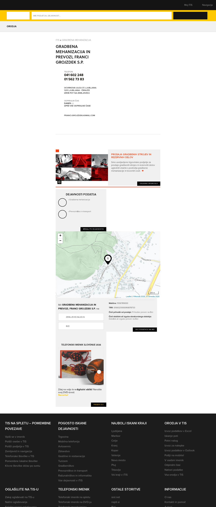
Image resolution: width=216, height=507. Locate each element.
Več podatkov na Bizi (144, 329)
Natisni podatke (174, 470)
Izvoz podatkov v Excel (178, 431)
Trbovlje (116, 470)
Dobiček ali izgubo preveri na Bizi (123, 318)
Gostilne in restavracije (71, 456)
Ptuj (113, 465)
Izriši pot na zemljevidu (77, 93)
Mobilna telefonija (68, 441)
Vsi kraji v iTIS (119, 475)
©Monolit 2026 (139, 296)
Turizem (63, 461)
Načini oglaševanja (16, 502)
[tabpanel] (108, 167)
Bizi (68, 326)
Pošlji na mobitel (174, 455)
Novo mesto (118, 460)
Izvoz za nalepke (174, 445)
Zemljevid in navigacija (18, 451)
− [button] (60, 240)
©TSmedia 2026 (152, 296)
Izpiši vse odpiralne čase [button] (77, 105)
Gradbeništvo (66, 466)
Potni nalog (171, 441)
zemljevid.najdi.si (75, 317)
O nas (168, 497)
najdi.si (115, 502)
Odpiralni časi (172, 465)
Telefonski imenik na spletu (74, 497)
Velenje (115, 455)
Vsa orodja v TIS (174, 475)
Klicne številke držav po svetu (22, 466)
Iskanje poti (171, 436)
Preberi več (98, 404)
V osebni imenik (174, 460)
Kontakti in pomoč (175, 502)
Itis (57, 40)
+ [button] (60, 235)
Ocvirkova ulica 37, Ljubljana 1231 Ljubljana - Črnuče (80, 89)
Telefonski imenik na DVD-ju (75, 502)
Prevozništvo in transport (80, 211)
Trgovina (63, 437)
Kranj (114, 445)
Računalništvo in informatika (74, 475)
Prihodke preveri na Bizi (142, 312)
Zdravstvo (64, 451)
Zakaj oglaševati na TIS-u (19, 497)
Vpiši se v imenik (15, 437)
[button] (11, 5)
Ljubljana (116, 431)
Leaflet (128, 296)
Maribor (115, 436)
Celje (114, 441)
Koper (114, 450)
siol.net (115, 497)
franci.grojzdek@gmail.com (79, 115)
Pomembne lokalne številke (21, 461)
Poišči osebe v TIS (15, 441)
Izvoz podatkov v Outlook (180, 450)
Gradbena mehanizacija (76, 40)
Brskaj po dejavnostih (93, 229)
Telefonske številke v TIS (19, 456)
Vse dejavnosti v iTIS (70, 480)
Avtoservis (64, 446)
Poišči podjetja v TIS (17, 446)
